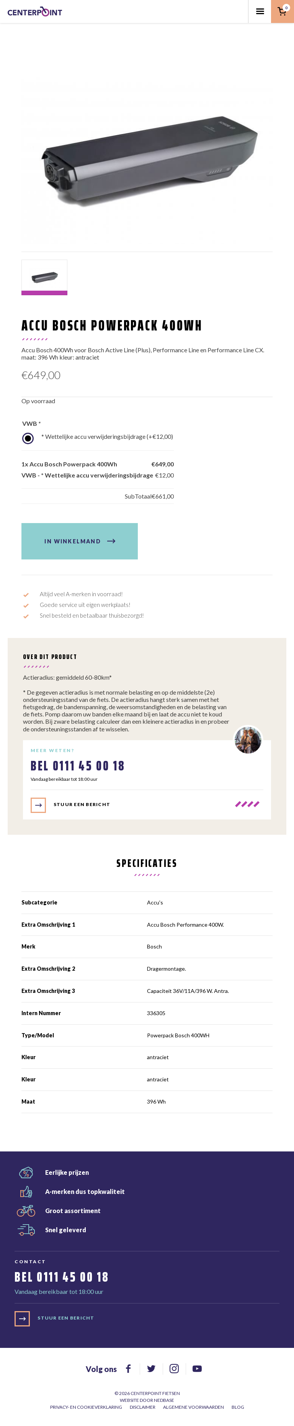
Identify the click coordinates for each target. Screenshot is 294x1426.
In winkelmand (72, 541)
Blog (238, 1407)
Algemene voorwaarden (193, 1407)
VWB (31, 423)
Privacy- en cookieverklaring (86, 1407)
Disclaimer (142, 1407)
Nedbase (164, 1400)
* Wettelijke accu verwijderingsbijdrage (107, 436)
